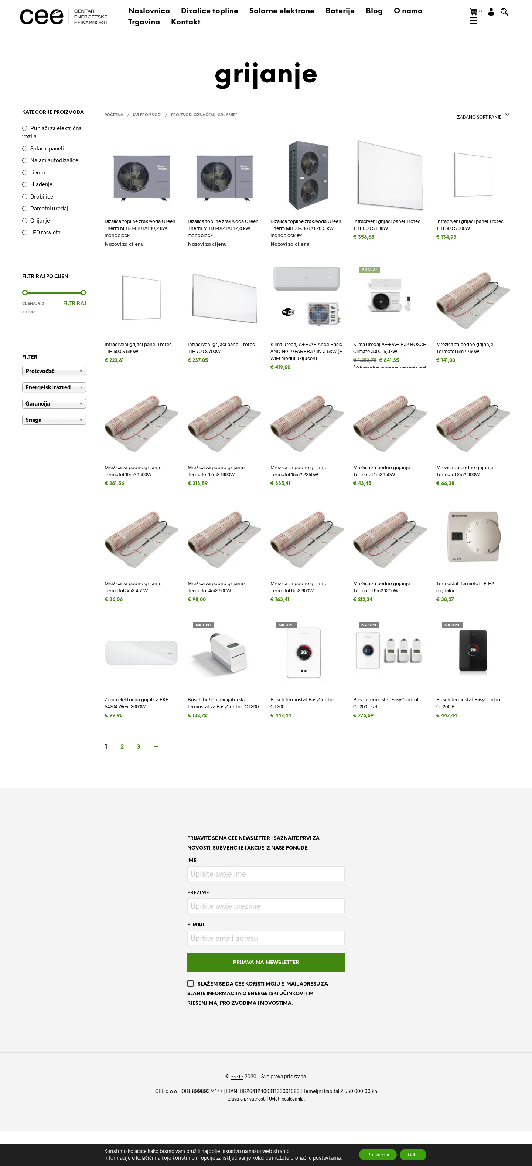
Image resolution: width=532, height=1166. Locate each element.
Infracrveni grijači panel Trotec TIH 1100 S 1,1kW (384, 229)
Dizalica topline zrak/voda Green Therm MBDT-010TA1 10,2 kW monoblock (140, 234)
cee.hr (237, 1112)
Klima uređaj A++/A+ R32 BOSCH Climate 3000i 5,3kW (386, 361)
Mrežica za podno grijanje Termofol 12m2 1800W (222, 491)
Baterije (340, 13)
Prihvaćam (373, 1154)
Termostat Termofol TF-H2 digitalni (470, 610)
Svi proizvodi (147, 120)
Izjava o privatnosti (244, 1134)
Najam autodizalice (54, 164)
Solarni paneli (47, 152)
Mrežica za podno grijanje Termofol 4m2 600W (222, 610)
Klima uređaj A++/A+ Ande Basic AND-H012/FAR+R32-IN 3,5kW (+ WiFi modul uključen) (305, 365)
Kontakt (186, 24)
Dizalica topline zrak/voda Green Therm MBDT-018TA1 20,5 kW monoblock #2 (306, 234)
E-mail (196, 960)
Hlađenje (41, 188)
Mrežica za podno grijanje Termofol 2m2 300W (470, 491)
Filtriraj (74, 307)
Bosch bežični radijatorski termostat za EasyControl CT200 (221, 733)
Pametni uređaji (50, 212)
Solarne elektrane (282, 13)
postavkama (318, 1158)
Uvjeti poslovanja (288, 1134)
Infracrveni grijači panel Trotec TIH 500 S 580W (136, 357)
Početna (114, 120)
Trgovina (144, 24)
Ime (192, 896)
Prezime (198, 928)
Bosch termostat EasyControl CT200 (295, 728)
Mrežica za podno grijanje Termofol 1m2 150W (387, 491)
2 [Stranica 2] (122, 782)
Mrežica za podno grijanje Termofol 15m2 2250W (304, 491)
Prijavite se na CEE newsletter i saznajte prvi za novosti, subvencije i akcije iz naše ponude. (253, 879)
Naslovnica (149, 13)
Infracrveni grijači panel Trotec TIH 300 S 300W (467, 229)
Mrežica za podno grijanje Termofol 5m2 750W (470, 357)
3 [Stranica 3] (138, 782)
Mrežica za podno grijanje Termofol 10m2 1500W (139, 491)
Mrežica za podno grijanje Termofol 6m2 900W (304, 610)
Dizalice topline (210, 13)
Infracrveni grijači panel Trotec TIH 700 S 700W (219, 357)
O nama (408, 13)
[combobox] (479, 119)
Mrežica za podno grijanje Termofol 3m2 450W (139, 610)
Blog (374, 13)
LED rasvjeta (45, 236)
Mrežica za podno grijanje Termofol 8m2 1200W (387, 610)
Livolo (37, 176)
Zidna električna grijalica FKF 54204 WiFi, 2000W (137, 728)
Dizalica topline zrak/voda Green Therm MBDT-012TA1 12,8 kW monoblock (223, 234)
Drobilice (41, 200)
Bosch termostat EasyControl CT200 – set (385, 728)
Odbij (417, 1154)
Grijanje (40, 224)
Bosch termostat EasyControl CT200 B (464, 728)
